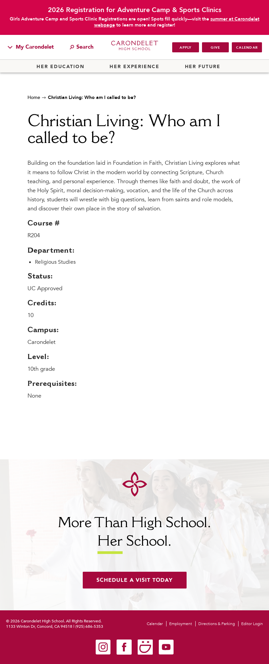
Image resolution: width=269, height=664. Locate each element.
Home (33, 97)
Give (215, 47)
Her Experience (134, 67)
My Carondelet (31, 47)
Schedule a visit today (134, 580)
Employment (180, 623)
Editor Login (252, 623)
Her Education (60, 67)
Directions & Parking (216, 623)
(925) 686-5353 (89, 626)
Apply (185, 47)
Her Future (202, 67)
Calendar (247, 47)
